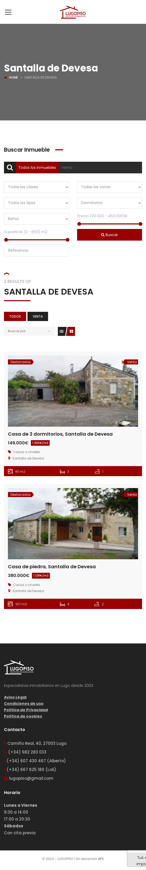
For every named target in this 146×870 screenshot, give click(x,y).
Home (13, 77)
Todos (15, 316)
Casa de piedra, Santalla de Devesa (52, 566)
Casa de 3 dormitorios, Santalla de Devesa (60, 434)
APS (101, 859)
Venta (66, 167)
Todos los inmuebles (37, 167)
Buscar (109, 234)
